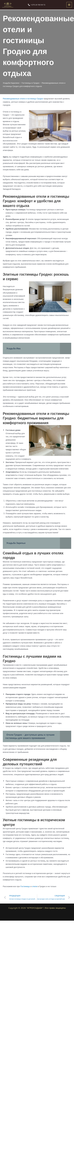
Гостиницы (25, 886)
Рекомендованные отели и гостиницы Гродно (23, 98)
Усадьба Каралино (11, 82)
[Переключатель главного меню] (69, 5)
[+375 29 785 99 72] (36, 5)
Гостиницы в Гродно (30, 82)
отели (34, 886)
